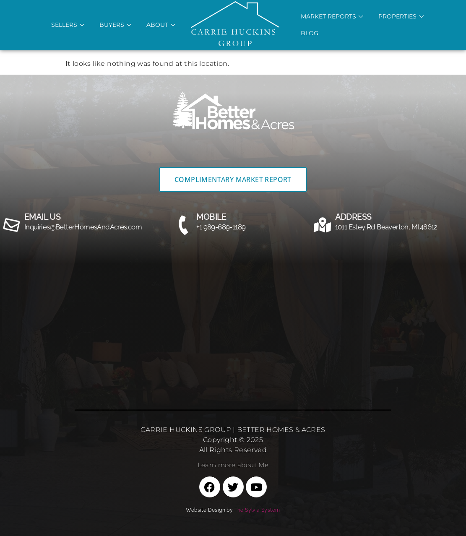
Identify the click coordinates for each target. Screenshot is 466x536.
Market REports (332, 16)
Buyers (115, 25)
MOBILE (211, 217)
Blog (309, 33)
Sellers (67, 25)
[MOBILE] (183, 225)
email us (42, 217)
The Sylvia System (257, 510)
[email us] (11, 225)
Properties (401, 16)
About (160, 25)
